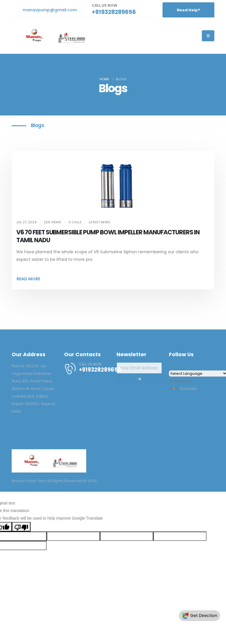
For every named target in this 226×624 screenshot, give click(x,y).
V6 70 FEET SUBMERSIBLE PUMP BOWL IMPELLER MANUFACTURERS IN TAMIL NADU (108, 236)
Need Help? (188, 10)
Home (104, 79)
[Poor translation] (21, 526)
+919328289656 (114, 12)
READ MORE (28, 279)
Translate (183, 388)
